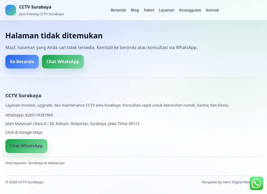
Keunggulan (190, 10)
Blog (135, 10)
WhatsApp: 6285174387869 (29, 115)
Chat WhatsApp (62, 61)
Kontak (212, 10)
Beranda (118, 10)
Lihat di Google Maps (23, 132)
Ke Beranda (22, 61)
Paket (149, 10)
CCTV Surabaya (23, 95)
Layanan (166, 10)
